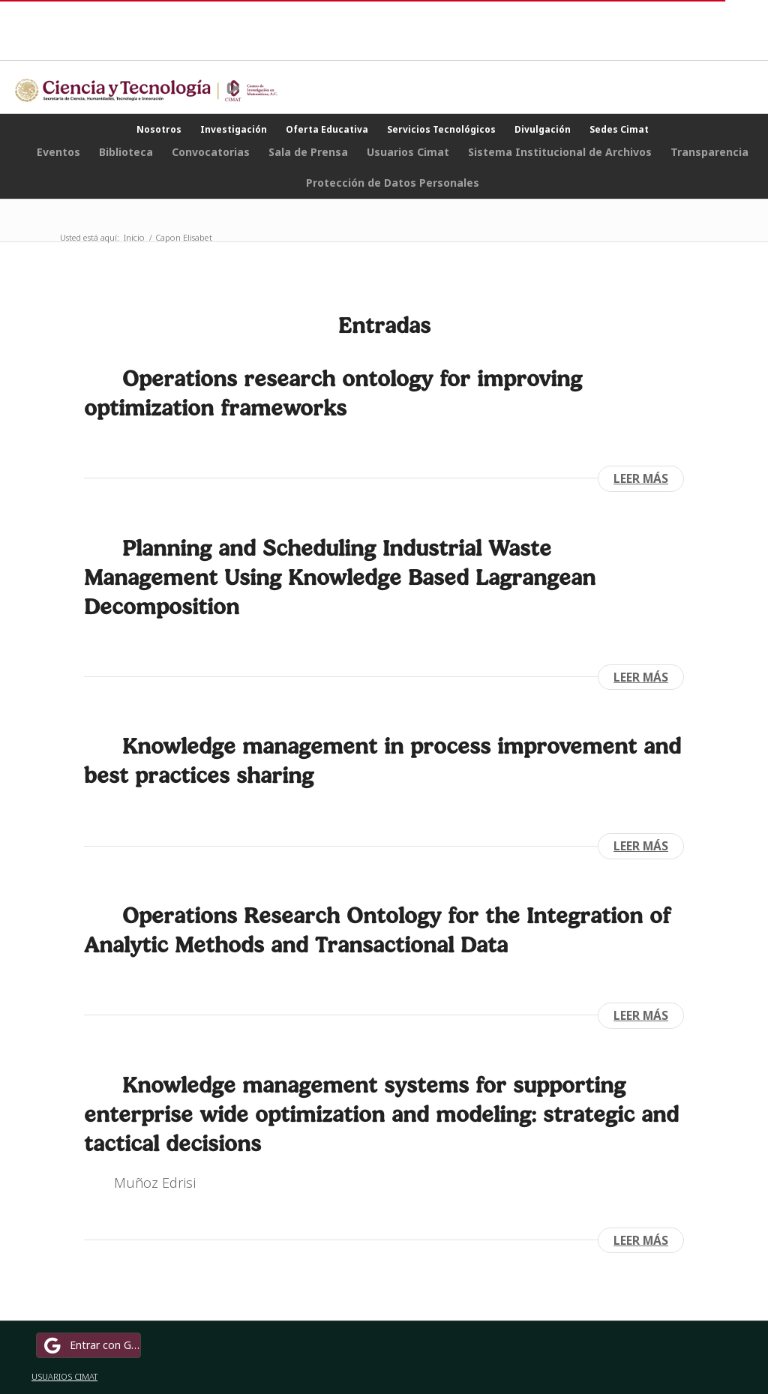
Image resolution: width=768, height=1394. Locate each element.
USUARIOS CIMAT (65, 1376)
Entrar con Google (90, 1345)
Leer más (641, 478)
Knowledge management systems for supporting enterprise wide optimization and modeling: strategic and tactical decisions (381, 1114)
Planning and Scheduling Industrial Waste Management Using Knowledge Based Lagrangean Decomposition (340, 577)
